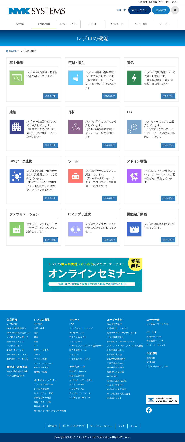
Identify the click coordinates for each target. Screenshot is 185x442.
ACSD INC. (112, 376)
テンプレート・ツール (80, 393)
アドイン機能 (40, 359)
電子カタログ (139, 10)
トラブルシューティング (81, 328)
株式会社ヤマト (114, 398)
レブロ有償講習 (41, 389)
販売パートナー (154, 336)
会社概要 (143, 2)
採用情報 (153, 2)
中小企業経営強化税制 (17, 371)
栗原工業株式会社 (115, 350)
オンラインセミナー (43, 384)
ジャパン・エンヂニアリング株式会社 (125, 346)
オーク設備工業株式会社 (118, 394)
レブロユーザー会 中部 (157, 324)
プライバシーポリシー (169, 2)
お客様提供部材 (76, 376)
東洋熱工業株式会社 (116, 381)
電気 (36, 333)
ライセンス (74, 354)
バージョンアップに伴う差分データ (86, 346)
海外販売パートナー (156, 341)
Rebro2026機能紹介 (16, 328)
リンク (121, 426)
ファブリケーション (43, 363)
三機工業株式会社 (115, 363)
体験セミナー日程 (42, 402)
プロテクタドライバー (80, 397)
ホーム (133, 426)
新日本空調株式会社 (116, 359)
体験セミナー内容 (42, 397)
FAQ (71, 324)
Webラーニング (76, 333)
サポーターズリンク (156, 345)
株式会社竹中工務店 (116, 389)
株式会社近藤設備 (115, 372)
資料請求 (161, 10)
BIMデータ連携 (41, 350)
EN (119, 9)
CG (35, 346)
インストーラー (76, 384)
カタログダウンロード (17, 337)
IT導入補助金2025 (15, 376)
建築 (36, 337)
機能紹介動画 (40, 372)
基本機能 (38, 324)
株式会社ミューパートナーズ (120, 341)
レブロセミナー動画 (43, 393)
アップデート (75, 341)
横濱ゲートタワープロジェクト (122, 333)
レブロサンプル (76, 389)
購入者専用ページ (77, 350)
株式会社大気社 (114, 324)
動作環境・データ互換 (17, 359)
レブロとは (12, 324)
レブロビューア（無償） (81, 380)
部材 (36, 341)
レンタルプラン (14, 346)
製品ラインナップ (15, 341)
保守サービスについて (17, 354)
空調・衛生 (39, 328)
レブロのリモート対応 (80, 359)
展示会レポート (41, 406)
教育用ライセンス (15, 350)
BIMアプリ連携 (41, 367)
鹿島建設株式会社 (115, 367)
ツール (37, 354)
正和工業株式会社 (115, 337)
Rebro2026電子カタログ (19, 333)
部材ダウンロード (77, 371)
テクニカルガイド (77, 337)
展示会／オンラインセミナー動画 (50, 411)
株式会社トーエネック (117, 328)
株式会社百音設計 (115, 385)
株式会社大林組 (114, 354)
